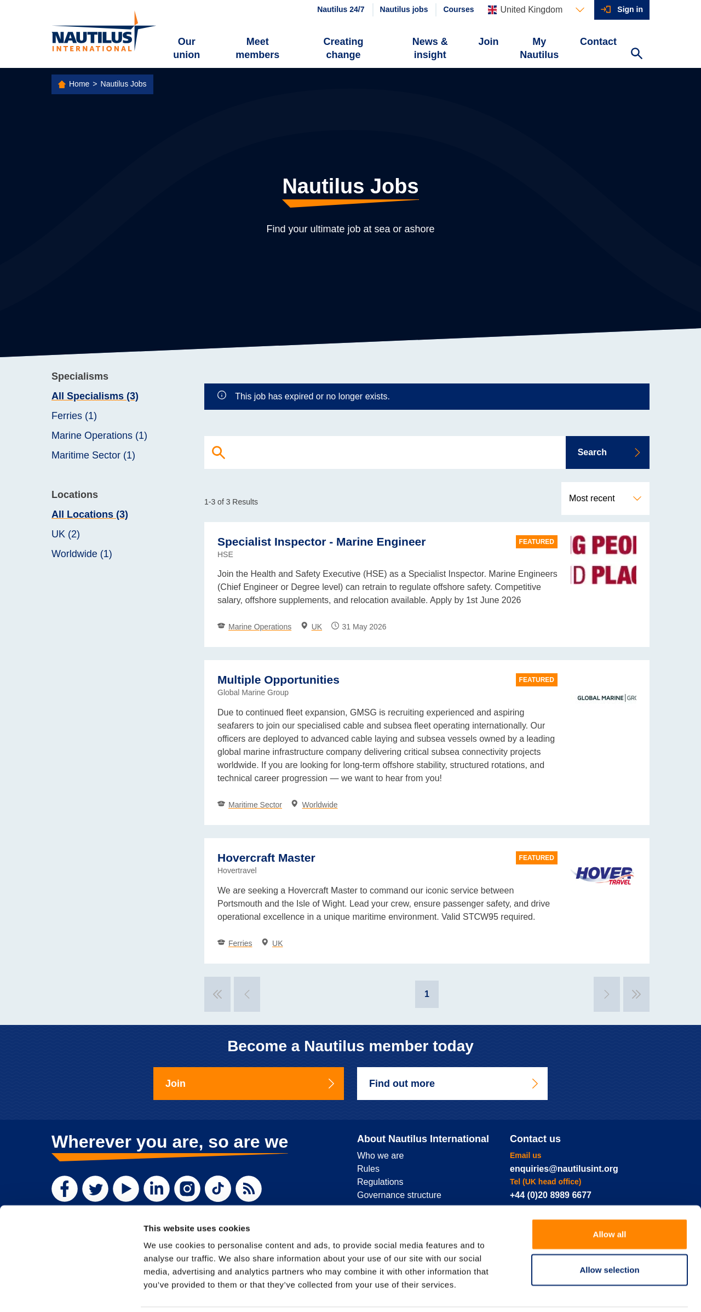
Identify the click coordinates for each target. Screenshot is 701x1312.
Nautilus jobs (404, 9)
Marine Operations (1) (99, 435)
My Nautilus (539, 48)
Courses (458, 9)
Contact (598, 41)
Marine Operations (254, 626)
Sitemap (277, 1291)
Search (610, 452)
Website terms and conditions (135, 1291)
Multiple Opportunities (278, 679)
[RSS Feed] (248, 1189)
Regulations (380, 1182)
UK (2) (65, 534)
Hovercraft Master (266, 857)
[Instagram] (187, 1189)
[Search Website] (636, 54)
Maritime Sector (249, 804)
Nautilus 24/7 (340, 9)
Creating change (344, 48)
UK (311, 626)
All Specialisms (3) (95, 396)
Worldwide (314, 804)
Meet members (257, 48)
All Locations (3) (89, 514)
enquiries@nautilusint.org (564, 1168)
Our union (186, 48)
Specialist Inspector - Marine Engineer (321, 541)
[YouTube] (126, 1189)
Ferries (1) (74, 415)
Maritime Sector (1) (93, 455)
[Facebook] (64, 1189)
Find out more (454, 1083)
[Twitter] (95, 1189)
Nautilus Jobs (124, 83)
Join (489, 41)
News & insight (430, 48)
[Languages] (536, 10)
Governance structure (399, 1195)
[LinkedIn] (156, 1189)
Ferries (234, 943)
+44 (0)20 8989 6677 (550, 1195)
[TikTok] (218, 1189)
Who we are (380, 1155)
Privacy (64, 1291)
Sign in (630, 9)
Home (79, 83)
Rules (368, 1168)
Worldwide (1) (81, 553)
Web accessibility (224, 1291)
